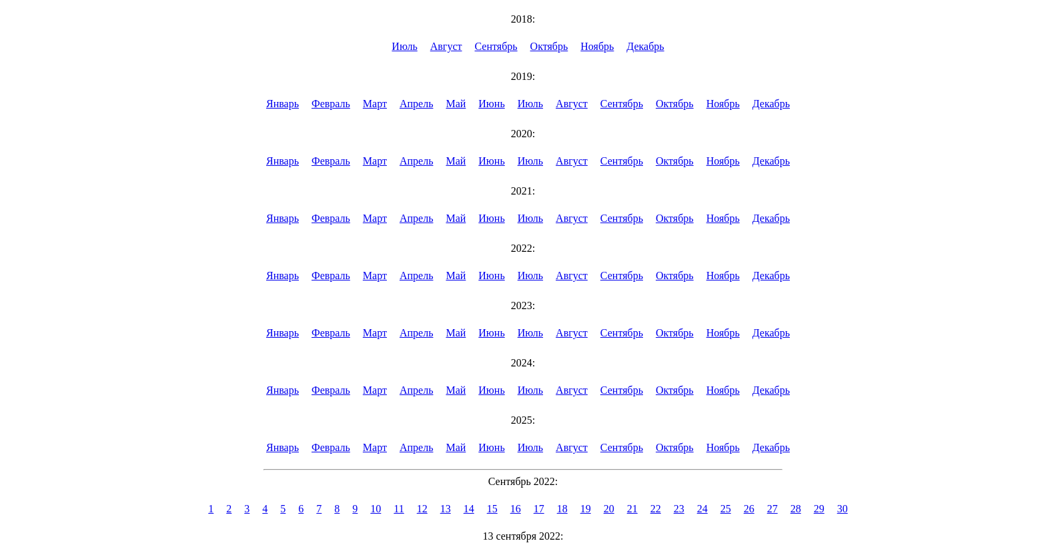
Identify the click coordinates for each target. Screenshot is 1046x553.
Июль (404, 46)
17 (539, 508)
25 (725, 508)
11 (399, 508)
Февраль (331, 103)
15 (492, 508)
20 (609, 508)
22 (655, 508)
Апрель (417, 103)
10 (375, 508)
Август (446, 46)
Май (456, 103)
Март (375, 103)
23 (679, 508)
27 (772, 508)
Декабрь (645, 46)
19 (585, 508)
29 (819, 508)
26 (749, 508)
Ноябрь (597, 46)
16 (515, 508)
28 (796, 508)
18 (562, 508)
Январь (282, 103)
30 (842, 508)
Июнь (491, 103)
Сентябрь (496, 46)
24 (702, 508)
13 (445, 508)
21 (632, 508)
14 (469, 508)
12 (422, 508)
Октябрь (549, 46)
